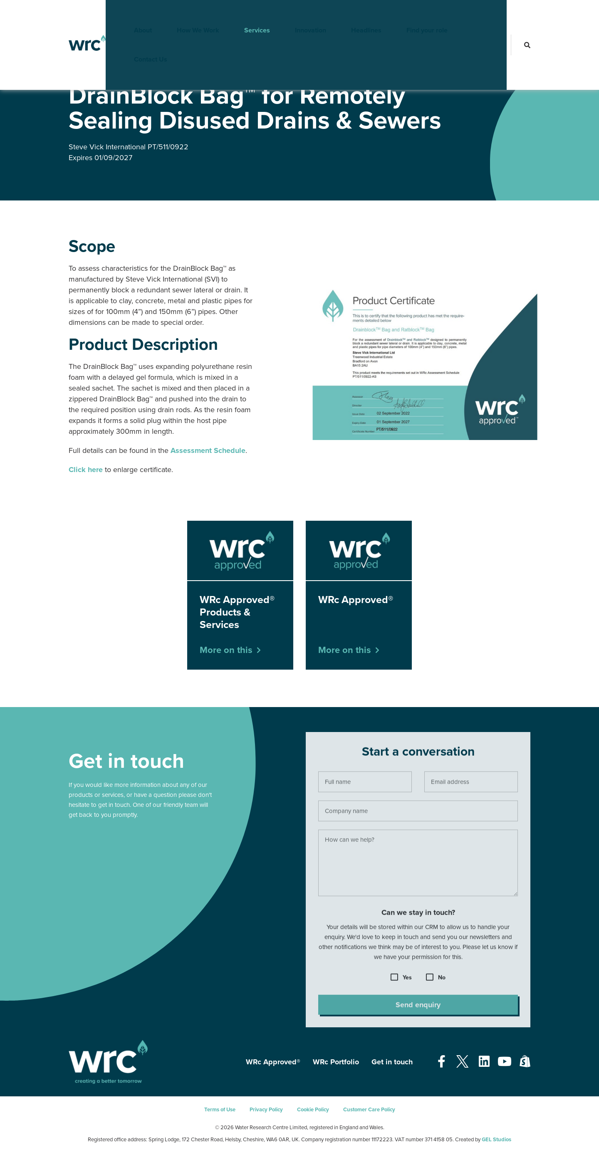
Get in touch (392, 1061)
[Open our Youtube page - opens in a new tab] (505, 1062)
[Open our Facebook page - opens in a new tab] (442, 1062)
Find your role (414, 14)
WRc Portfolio (336, 1061)
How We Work (185, 14)
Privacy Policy (266, 1109)
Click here (86, 469)
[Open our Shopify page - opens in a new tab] (525, 1062)
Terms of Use (219, 1109)
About (130, 14)
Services (244, 14)
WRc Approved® (114, 70)
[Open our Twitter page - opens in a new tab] (462, 1062)
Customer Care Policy (369, 1109)
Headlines (353, 14)
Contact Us (476, 14)
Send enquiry (418, 1007)
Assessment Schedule (208, 450)
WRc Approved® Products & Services (182, 70)
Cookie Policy (313, 1109)
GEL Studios (496, 1139)
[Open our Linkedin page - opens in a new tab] (484, 1062)
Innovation (297, 14)
